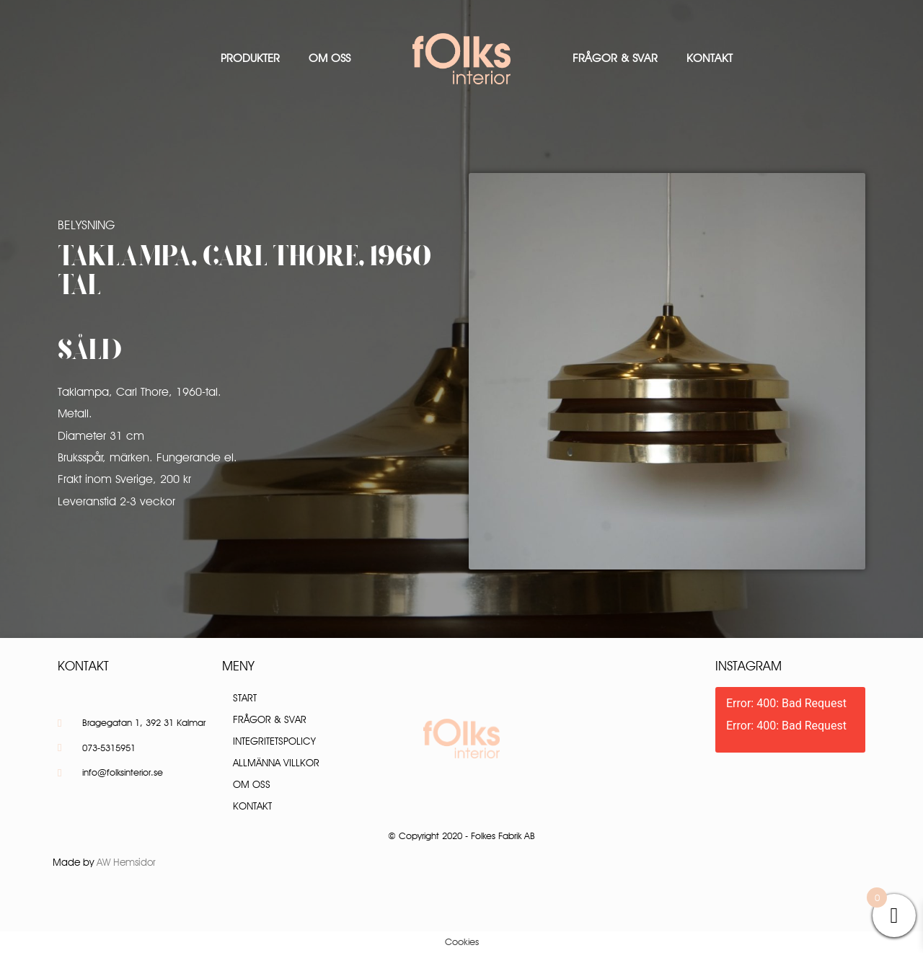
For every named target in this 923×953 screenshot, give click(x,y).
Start (245, 698)
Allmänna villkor (276, 762)
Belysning (86, 225)
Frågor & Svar (615, 58)
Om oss (329, 58)
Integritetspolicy (274, 741)
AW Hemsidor (126, 862)
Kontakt (709, 58)
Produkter (250, 58)
